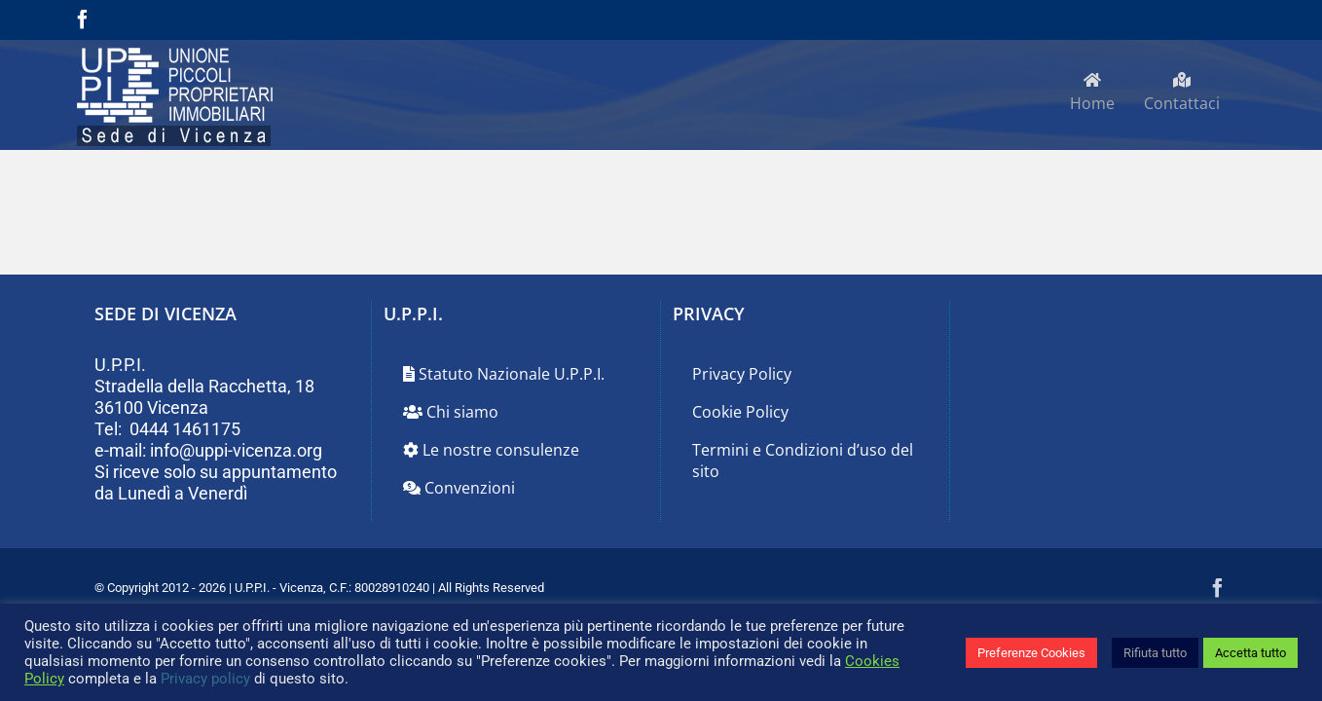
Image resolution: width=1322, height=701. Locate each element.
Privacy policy (205, 678)
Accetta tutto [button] (1250, 653)
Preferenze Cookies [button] (1031, 653)
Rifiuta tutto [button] (1155, 653)
